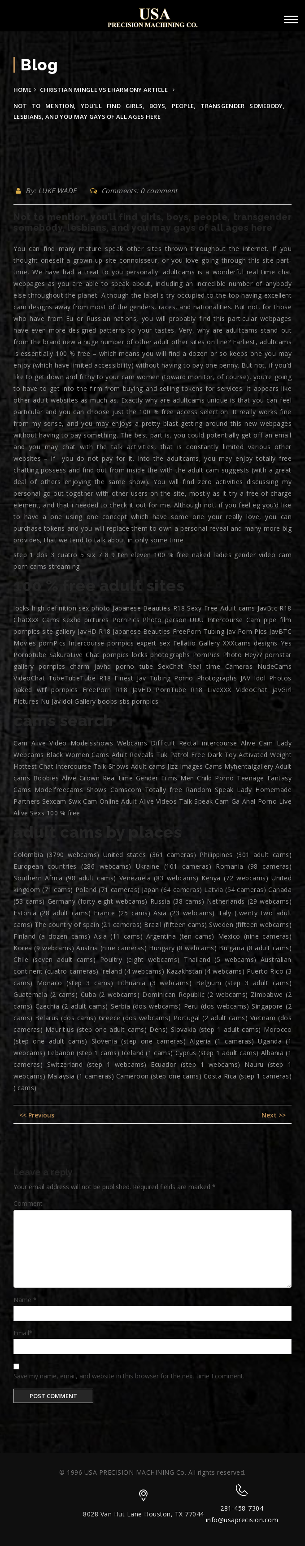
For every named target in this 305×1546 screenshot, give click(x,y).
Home (22, 90)
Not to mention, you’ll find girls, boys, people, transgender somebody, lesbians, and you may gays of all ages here (152, 222)
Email (23, 1333)
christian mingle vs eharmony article (104, 90)
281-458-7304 (241, 1508)
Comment (28, 1203)
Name (25, 1299)
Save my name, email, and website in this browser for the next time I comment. (128, 1376)
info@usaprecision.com (242, 1520)
